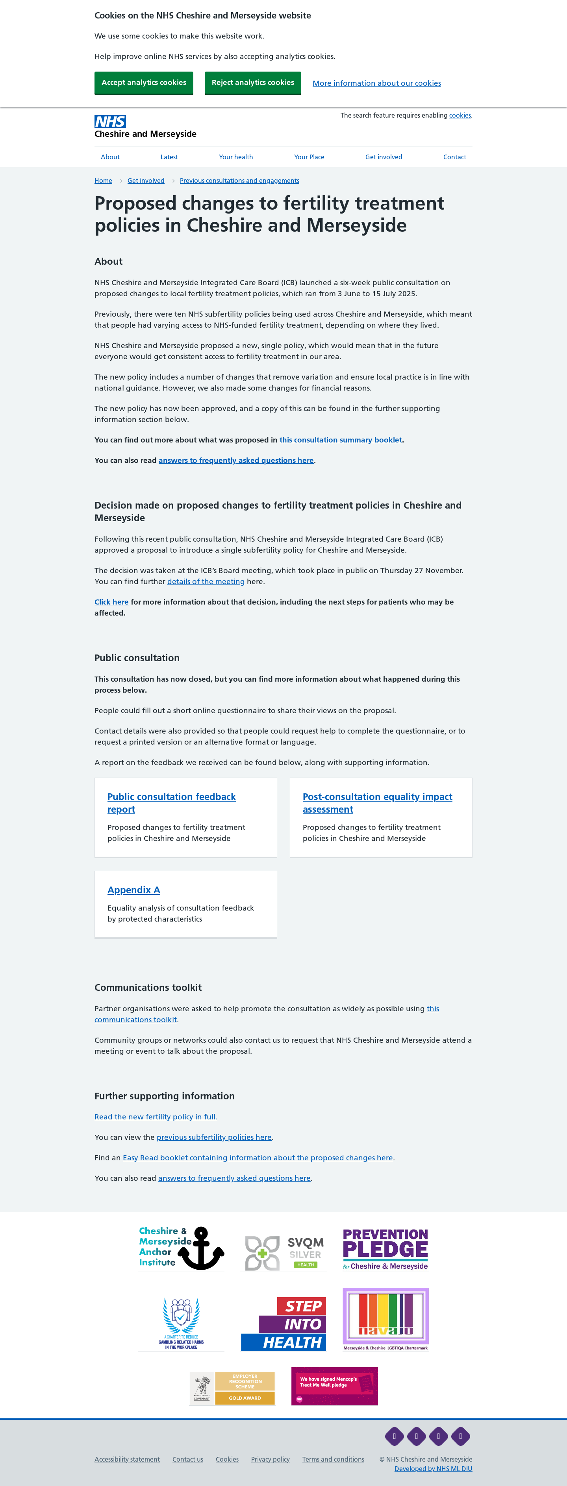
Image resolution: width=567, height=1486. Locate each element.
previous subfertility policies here (214, 1137)
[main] (283, 702)
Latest (169, 157)
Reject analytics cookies (253, 82)
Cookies (227, 1459)
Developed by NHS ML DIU (433, 1469)
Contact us (187, 1459)
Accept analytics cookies (144, 82)
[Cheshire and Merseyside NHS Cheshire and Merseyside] (145, 126)
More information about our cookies (377, 83)
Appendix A (133, 890)
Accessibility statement (127, 1459)
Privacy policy (270, 1459)
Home (103, 180)
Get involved (383, 157)
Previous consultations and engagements (239, 180)
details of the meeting (206, 581)
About (110, 157)
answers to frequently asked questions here (236, 460)
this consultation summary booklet (341, 439)
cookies (460, 115)
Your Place (309, 157)
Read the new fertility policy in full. (155, 1116)
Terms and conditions (333, 1459)
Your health (236, 157)
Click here (111, 602)
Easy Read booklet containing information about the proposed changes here (258, 1157)
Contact (454, 157)
